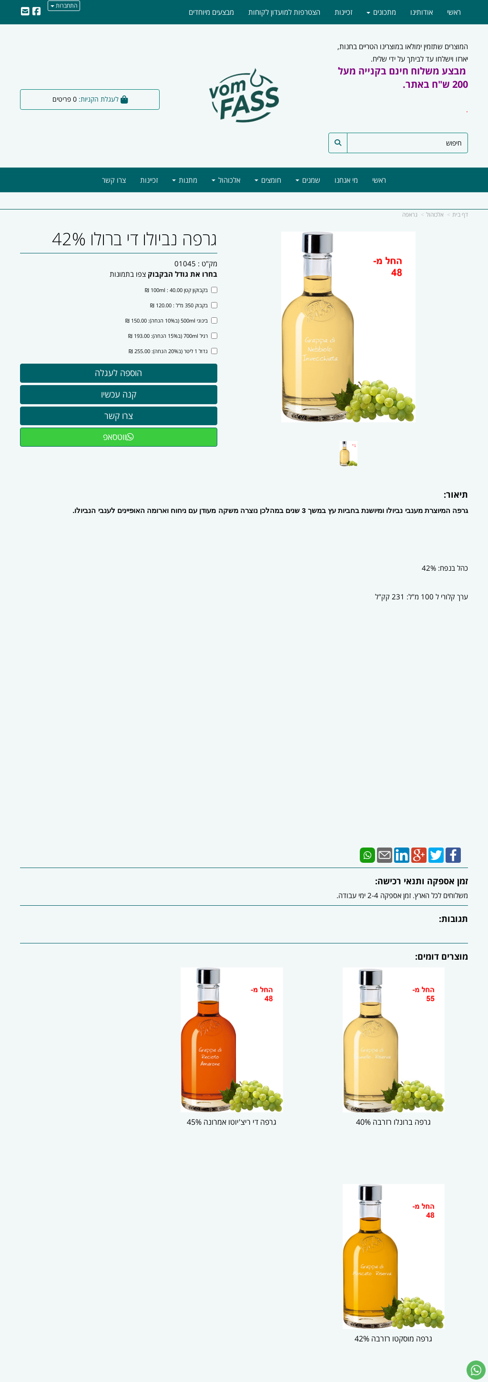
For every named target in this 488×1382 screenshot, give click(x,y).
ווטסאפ (118, 436)
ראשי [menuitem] (379, 180)
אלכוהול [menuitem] (226, 180)
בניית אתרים (205, 1376)
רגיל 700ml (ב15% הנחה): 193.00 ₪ (172, 335)
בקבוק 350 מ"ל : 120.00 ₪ (183, 305)
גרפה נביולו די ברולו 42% (134, 239)
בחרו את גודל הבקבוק (182, 274)
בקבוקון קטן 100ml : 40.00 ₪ (181, 289)
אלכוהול (435, 214)
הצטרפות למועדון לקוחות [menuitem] (284, 12)
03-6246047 (313, 1242)
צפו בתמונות (128, 274)
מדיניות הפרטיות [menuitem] (444, 1262)
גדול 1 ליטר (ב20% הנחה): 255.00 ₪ (173, 351)
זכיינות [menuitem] (149, 180)
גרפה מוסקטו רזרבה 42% (90, 1113)
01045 (185, 263)
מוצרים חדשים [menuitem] (448, 1232)
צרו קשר (336, 1197)
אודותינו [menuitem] (421, 12)
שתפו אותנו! (193, 1211)
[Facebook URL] (36, 12)
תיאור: (456, 494)
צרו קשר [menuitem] (114, 180)
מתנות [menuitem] (184, 180)
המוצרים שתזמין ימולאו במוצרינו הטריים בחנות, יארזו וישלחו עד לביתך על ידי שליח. (402, 84)
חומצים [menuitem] (267, 180)
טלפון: (344, 1242)
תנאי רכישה (336, 1252)
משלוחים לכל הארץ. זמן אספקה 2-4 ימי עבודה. (402, 895)
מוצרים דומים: (441, 956)
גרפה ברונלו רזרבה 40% (398, 1113)
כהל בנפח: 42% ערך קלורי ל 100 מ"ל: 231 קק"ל (420, 589)
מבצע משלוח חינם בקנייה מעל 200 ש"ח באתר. (403, 77)
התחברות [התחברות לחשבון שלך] (64, 5)
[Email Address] (25, 12)
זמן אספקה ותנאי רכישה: (421, 881)
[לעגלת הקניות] (90, 99)
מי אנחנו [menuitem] (346, 180)
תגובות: (453, 918)
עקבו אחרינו (214, 1197)
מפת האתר (447, 1197)
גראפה (409, 214)
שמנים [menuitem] (307, 180)
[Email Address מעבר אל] (429, 1311)
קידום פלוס (230, 1376)
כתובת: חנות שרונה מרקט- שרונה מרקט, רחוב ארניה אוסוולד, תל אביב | (302, 1222)
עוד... (112, 1197)
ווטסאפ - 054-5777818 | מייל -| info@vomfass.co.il (244, 1339)
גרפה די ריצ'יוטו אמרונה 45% (244, 1113)
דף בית (460, 214)
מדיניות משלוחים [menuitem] (444, 1272)
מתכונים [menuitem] (381, 12)
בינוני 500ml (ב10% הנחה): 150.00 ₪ (171, 320)
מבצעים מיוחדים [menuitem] (211, 12)
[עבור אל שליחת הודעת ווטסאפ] (476, 1370)
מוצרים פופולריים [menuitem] (444, 1221)
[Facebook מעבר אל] (456, 1311)
